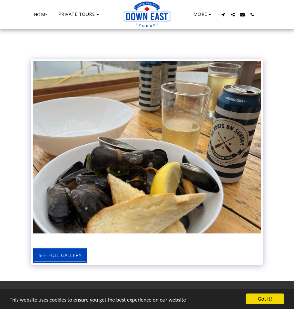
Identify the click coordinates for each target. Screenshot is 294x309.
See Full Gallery (60, 255)
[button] (80, 14)
